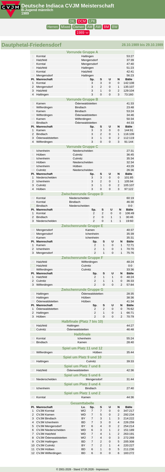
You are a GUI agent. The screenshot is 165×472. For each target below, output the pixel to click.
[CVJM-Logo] (10, 9)
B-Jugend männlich (37, 10)
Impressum (102, 469)
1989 (25, 13)
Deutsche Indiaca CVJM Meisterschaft (67, 6)
